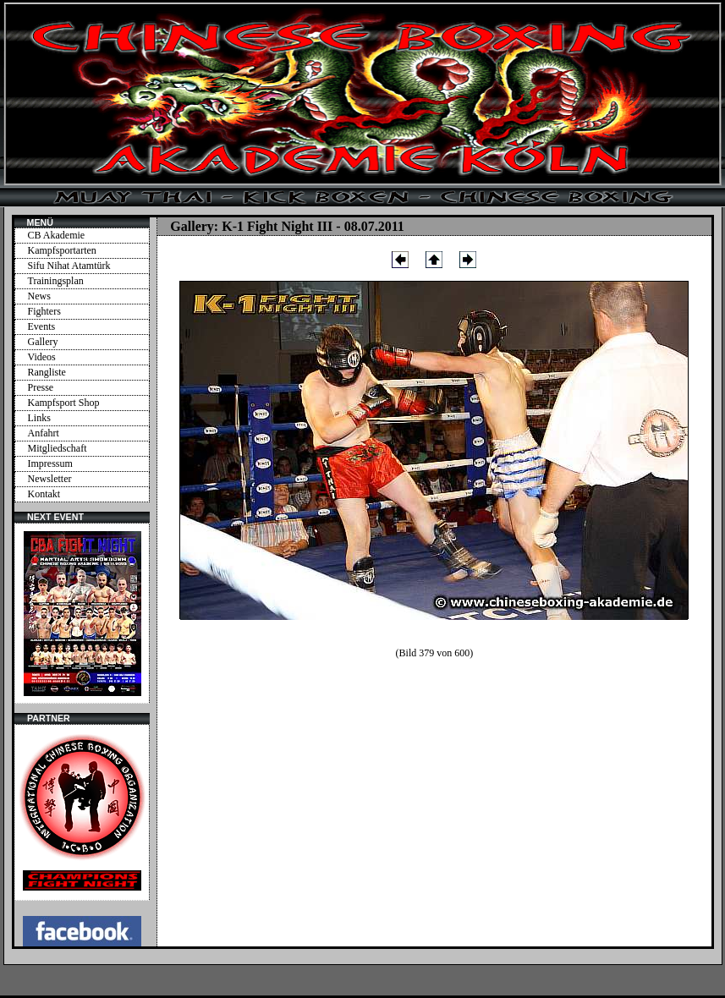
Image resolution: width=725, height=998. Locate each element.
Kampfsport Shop (64, 403)
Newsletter (50, 479)
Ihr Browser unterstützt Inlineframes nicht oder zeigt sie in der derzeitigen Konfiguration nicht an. (82, 613)
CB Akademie (56, 235)
